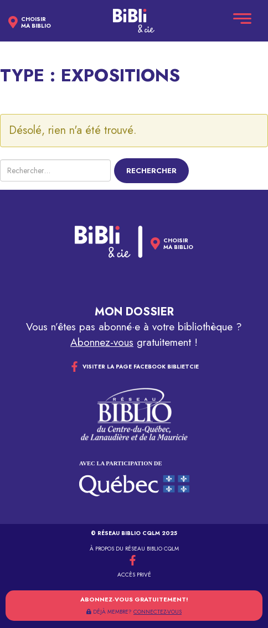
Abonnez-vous (101, 342)
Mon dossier (134, 312)
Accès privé (134, 574)
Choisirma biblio (36, 22)
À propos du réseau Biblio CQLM (134, 548)
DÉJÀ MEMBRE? (134, 612)
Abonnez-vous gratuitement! (134, 599)
